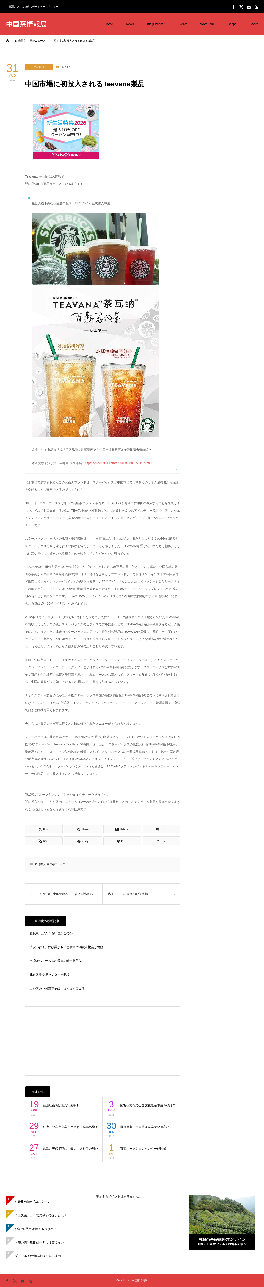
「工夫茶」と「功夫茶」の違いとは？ (41, 1215)
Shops (232, 24)
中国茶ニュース (56, 864)
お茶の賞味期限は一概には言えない (39, 1242)
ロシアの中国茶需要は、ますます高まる (57, 988)
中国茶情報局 (26, 24)
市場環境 (39, 66)
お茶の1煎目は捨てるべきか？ (35, 1229)
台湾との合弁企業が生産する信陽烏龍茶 (70, 1127)
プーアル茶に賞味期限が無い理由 (38, 1256)
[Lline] (161, 829)
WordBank (207, 24)
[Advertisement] (219, 129)
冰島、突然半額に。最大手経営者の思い (70, 1148)
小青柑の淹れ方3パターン (32, 1201)
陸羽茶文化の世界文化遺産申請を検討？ (147, 1105)
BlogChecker (155, 24)
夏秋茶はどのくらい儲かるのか (51, 933)
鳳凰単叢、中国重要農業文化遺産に (144, 1127)
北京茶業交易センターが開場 (50, 975)
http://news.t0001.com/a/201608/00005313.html (117, 463)
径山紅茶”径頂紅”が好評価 (60, 1105)
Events (182, 24)
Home (109, 24)
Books (254, 24)
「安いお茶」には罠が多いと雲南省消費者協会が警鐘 (66, 947)
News (130, 24)
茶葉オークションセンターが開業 (143, 1148)
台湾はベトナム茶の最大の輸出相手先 (56, 961)
